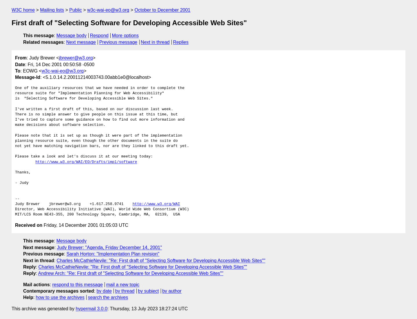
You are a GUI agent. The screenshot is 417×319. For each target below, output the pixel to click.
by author (172, 291)
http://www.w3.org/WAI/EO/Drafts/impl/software (86, 162)
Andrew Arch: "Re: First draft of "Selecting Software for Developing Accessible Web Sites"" (131, 273)
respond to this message (77, 284)
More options (125, 35)
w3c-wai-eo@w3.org (108, 10)
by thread (125, 291)
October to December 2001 (162, 10)
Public (75, 10)
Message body (71, 35)
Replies (181, 42)
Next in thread (155, 42)
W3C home (23, 10)
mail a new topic (123, 284)
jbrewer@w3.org (76, 57)
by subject (148, 291)
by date (103, 291)
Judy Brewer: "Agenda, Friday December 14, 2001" (109, 247)
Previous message (118, 42)
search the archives (108, 297)
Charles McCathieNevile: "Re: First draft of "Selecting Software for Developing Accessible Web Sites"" (161, 260)
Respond (99, 35)
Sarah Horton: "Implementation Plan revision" (112, 253)
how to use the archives (60, 297)
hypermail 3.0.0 (91, 308)
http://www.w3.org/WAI (156, 204)
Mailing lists (52, 10)
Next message (81, 42)
